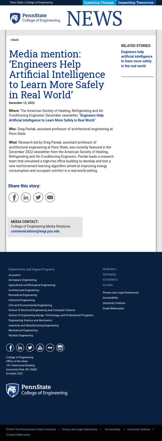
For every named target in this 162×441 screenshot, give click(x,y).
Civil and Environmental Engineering (30, 305)
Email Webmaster (113, 308)
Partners (109, 274)
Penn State (16, 2)
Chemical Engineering (22, 300)
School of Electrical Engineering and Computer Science (42, 310)
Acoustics (15, 275)
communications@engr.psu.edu (35, 231)
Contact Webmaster (18, 434)
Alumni (108, 285)
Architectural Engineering (24, 290)
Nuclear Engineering (21, 335)
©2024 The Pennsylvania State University (31, 429)
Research (109, 269)
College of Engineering (39, 2)
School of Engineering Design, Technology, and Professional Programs (51, 315)
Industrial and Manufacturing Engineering (34, 325)
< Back (14, 40)
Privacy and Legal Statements (121, 292)
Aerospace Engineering (23, 280)
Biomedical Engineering (23, 295)
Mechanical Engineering (23, 330)
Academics (110, 279)
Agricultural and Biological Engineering (32, 285)
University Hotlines (114, 303)
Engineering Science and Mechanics (30, 320)
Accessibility (110, 297)
